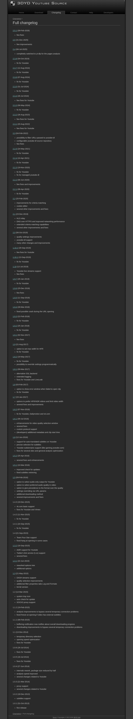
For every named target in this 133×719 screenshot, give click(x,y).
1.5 (14, 477)
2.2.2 (15, 180)
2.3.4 (15, 96)
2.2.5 (15, 149)
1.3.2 (15, 546)
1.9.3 (15, 316)
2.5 (14, 40)
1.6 (14, 437)
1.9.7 (15, 279)
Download (39, 13)
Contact (73, 13)
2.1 (14, 214)
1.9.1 (15, 335)
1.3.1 (15, 561)
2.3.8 (15, 59)
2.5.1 (15, 31)
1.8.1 (15, 369)
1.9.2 (15, 326)
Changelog (17, 19)
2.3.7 (15, 68)
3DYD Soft (77, 717)
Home (21, 13)
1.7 (14, 397)
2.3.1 (15, 124)
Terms (54, 717)
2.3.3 (15, 105)
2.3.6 (15, 77)
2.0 (14, 233)
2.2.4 (15, 158)
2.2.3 (15, 167)
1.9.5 (15, 298)
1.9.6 (15, 288)
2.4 (14, 49)
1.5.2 (15, 456)
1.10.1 (15, 257)
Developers (108, 13)
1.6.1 (15, 419)
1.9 (14, 344)
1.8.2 (15, 357)
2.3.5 (15, 87)
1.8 (14, 385)
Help (91, 13)
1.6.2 (15, 409)
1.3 (14, 573)
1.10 (14, 267)
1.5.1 (15, 465)
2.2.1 (15, 189)
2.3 (14, 133)
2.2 (14, 199)
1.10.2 (15, 248)
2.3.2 (15, 115)
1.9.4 (15, 307)
